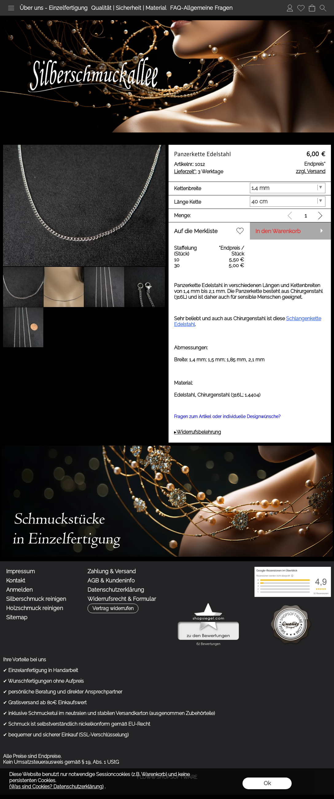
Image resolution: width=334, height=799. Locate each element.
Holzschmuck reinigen (34, 608)
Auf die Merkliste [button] (196, 231)
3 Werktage (198, 172)
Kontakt (15, 580)
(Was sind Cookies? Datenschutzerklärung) (56, 786)
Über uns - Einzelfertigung (53, 8)
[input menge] (305, 215)
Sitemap (16, 617)
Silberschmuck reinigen (36, 599)
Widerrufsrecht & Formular (121, 599)
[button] (11, 8)
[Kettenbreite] (287, 188)
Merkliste (301, 8)
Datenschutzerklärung (115, 589)
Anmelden (290, 8)
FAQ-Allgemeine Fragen (201, 8)
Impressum (20, 571)
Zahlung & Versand (111, 571)
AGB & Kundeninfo (111, 580)
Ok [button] (267, 783)
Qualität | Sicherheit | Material (128, 8)
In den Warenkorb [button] (278, 231)
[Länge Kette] (287, 201)
